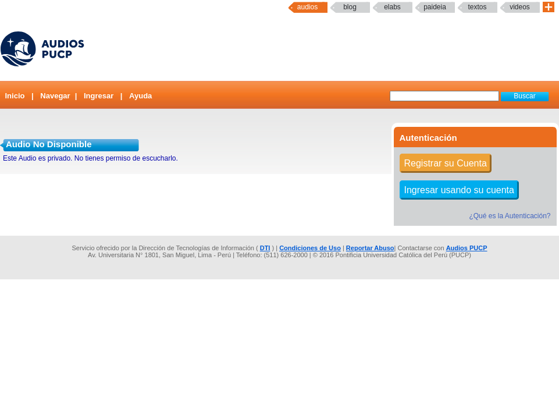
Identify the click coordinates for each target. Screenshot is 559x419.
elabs (392, 7)
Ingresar (98, 95)
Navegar (55, 95)
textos (477, 7)
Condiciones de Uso (310, 247)
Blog (350, 7)
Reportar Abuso (370, 247)
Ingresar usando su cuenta (459, 190)
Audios (307, 7)
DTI (265, 247)
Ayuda (140, 95)
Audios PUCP (466, 247)
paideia (434, 7)
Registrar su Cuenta (445, 163)
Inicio (15, 95)
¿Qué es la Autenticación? (509, 216)
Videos (520, 7)
